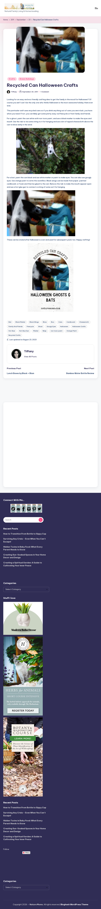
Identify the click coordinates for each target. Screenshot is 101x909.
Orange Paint (72, 331)
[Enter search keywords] (23, 520)
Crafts (12, 79)
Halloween (64, 326)
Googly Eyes (51, 326)
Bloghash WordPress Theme (74, 904)
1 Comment (45, 92)
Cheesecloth (84, 322)
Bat (10, 322)
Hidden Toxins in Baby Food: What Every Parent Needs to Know (22, 548)
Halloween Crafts (78, 326)
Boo (52, 322)
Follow (6, 849)
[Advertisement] (50, 444)
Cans (60, 322)
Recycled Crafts (14, 335)
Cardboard (71, 322)
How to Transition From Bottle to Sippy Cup (24, 534)
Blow (45, 322)
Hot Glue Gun (24, 331)
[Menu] (96, 8)
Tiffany (29, 351)
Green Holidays (27, 79)
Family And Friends (15, 326)
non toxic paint (56, 331)
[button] (30, 356)
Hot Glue (12, 331)
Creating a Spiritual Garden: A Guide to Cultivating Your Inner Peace (22, 564)
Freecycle (30, 326)
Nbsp (44, 331)
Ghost (40, 326)
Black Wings (34, 322)
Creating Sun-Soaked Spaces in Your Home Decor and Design (24, 556)
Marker (35, 331)
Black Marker (20, 322)
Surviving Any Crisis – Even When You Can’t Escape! (24, 540)
